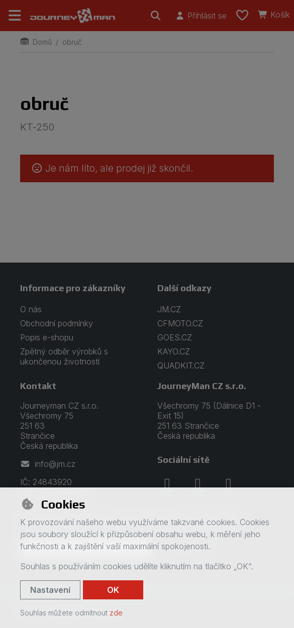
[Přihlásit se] (201, 15)
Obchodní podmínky (56, 323)
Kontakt (38, 386)
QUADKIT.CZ (181, 365)
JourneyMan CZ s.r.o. (201, 386)
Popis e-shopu (46, 337)
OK (113, 590)
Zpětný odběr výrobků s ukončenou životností (64, 356)
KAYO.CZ (173, 351)
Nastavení (50, 590)
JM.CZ (169, 309)
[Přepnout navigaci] (15, 16)
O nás (31, 309)
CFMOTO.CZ (180, 323)
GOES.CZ (174, 337)
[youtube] (229, 484)
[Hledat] (156, 15)
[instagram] (198, 484)
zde (116, 612)
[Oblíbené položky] (242, 15)
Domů (36, 42)
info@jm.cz (47, 464)
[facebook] (167, 484)
